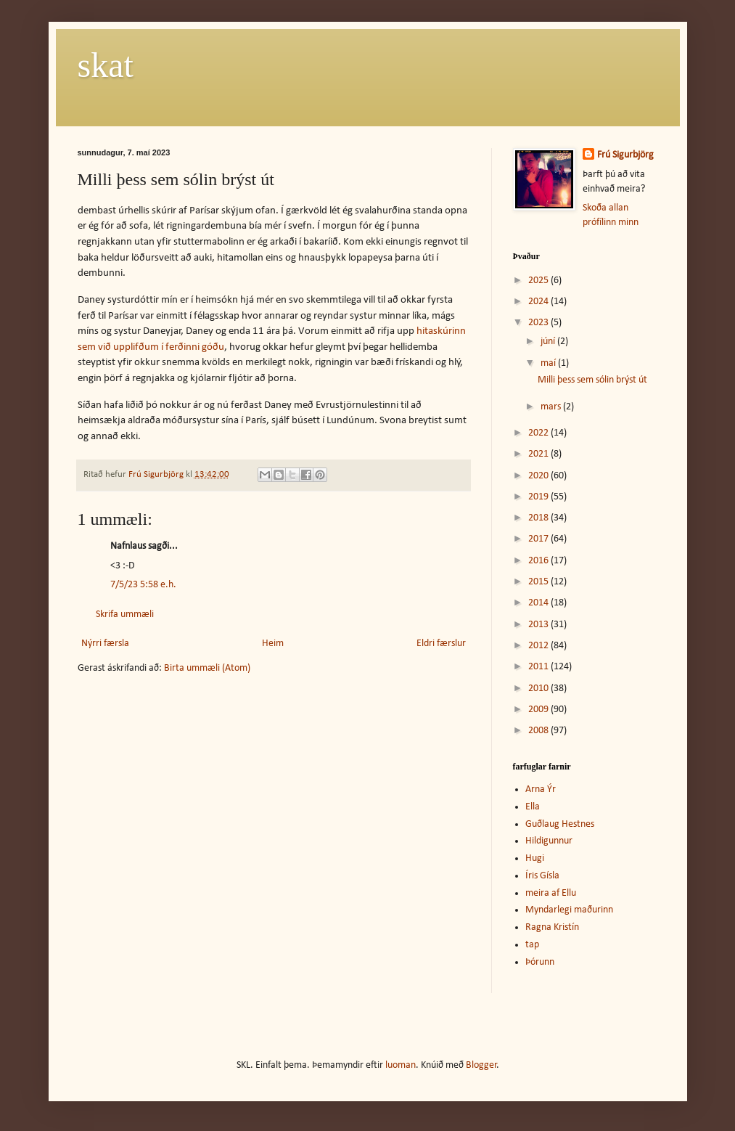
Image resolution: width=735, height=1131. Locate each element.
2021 (539, 454)
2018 (539, 518)
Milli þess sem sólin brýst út (592, 380)
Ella (532, 806)
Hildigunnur (548, 841)
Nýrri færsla (105, 643)
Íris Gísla (542, 875)
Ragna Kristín (552, 927)
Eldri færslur (441, 643)
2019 (539, 496)
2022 (539, 433)
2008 (539, 730)
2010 (539, 688)
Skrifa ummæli (125, 614)
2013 (539, 624)
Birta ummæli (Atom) (207, 668)
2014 (539, 602)
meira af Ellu (550, 893)
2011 (539, 666)
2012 (539, 645)
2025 (539, 280)
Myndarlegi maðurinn (569, 910)
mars (552, 406)
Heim (273, 643)
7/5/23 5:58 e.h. (143, 584)
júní (549, 341)
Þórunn (539, 962)
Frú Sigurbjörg (625, 155)
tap (532, 944)
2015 (539, 581)
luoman (400, 1065)
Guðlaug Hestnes (559, 824)
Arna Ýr (540, 789)
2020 (539, 475)
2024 (539, 301)
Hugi (534, 858)
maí (549, 363)
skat (106, 65)
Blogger (481, 1065)
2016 (539, 560)
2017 (539, 539)
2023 (539, 322)
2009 (539, 709)
